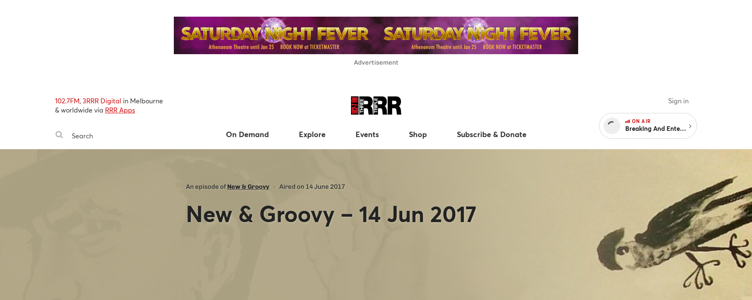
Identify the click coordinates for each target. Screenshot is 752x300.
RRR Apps (120, 109)
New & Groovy (248, 186)
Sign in (678, 100)
